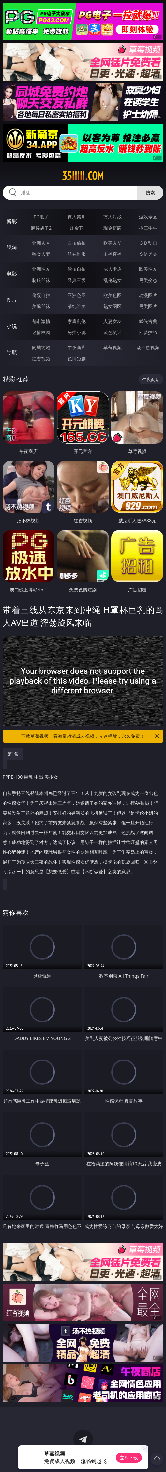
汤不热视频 (148, 347)
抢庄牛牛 (148, 228)
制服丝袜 (41, 280)
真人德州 (77, 217)
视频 (12, 247)
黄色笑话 (112, 332)
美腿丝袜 (41, 306)
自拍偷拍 (77, 243)
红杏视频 (41, 358)
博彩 (12, 221)
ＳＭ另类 (148, 254)
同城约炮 (41, 347)
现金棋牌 (112, 228)
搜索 (150, 192)
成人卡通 (112, 269)
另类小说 (77, 332)
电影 (12, 273)
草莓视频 (112, 347)
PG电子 (41, 217)
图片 (12, 299)
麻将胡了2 (41, 228)
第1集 (13, 754)
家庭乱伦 (77, 321)
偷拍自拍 (77, 269)
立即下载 (129, 1457)
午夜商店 (77, 347)
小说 (12, 326)
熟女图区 (112, 306)
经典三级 (77, 280)
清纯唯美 (77, 306)
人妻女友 (112, 321)
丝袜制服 (77, 254)
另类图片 (148, 306)
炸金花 (76, 228)
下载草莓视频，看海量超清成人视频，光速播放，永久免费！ (90, 736)
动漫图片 (148, 295)
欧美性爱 (148, 269)
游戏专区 (148, 217)
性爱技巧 (148, 332)
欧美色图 (112, 295)
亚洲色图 (77, 295)
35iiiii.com (83, 176)
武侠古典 (148, 321)
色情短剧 (77, 358)
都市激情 (41, 321)
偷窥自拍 (41, 295)
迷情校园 (41, 332)
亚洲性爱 (41, 269)
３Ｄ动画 (148, 243)
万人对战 (112, 217)
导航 (12, 352)
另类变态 (148, 280)
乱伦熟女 (112, 280)
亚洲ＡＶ (41, 243)
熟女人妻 (41, 254)
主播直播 (112, 254)
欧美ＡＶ (112, 243)
